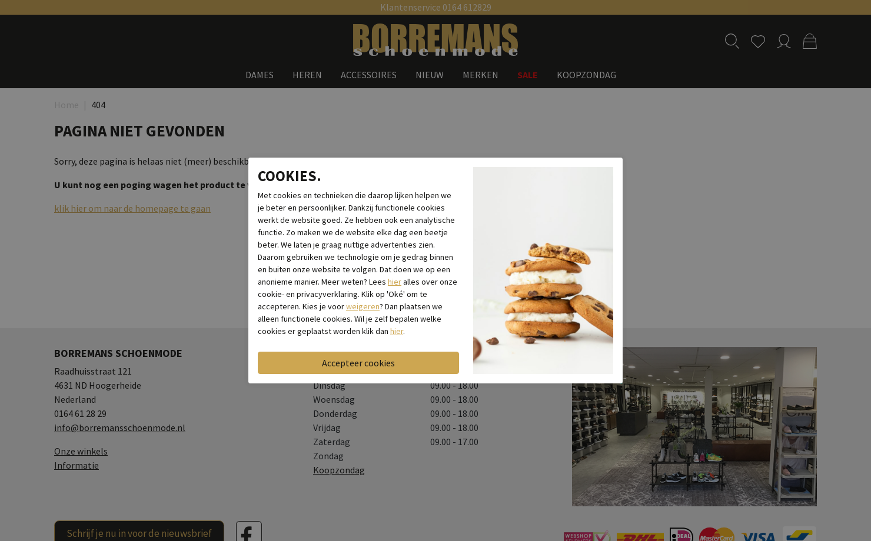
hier (394, 281)
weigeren (363, 306)
